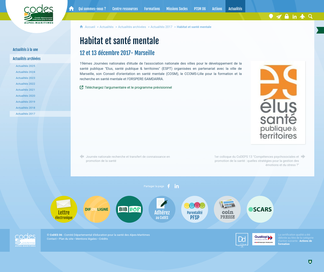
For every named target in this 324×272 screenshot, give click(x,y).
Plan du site (66, 238)
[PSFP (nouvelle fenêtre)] (194, 209)
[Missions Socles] (177, 6)
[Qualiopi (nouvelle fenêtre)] (283, 239)
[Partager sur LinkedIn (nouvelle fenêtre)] (176, 186)
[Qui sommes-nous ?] (92, 6)
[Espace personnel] (302, 16)
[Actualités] (235, 6)
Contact (52, 238)
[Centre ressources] (125, 6)
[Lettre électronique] (279, 16)
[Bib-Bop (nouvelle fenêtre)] (129, 209)
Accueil (90, 27)
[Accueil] (71, 6)
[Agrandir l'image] (278, 102)
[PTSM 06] (200, 6)
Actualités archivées (132, 27)
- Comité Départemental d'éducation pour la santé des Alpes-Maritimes (100, 234)
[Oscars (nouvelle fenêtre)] (260, 209)
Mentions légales (86, 238)
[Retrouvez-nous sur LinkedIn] (295, 16)
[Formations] (152, 6)
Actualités (106, 27)
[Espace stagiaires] (287, 16)
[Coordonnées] (271, 16)
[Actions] (217, 6)
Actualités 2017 (161, 27)
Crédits (103, 238)
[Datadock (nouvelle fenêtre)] (242, 240)
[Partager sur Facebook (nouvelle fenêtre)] (168, 186)
